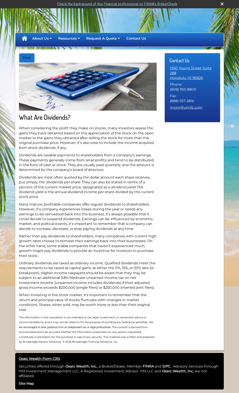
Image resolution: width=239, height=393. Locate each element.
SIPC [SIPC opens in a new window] (166, 366)
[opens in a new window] (154, 366)
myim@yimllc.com (186, 107)
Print (27, 58)
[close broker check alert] (222, 4)
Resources (67, 38)
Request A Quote (101, 38)
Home (24, 38)
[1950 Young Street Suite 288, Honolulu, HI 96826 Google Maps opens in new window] (192, 73)
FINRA (148, 366)
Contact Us (136, 38)
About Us (40, 38)
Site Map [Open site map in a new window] (26, 383)
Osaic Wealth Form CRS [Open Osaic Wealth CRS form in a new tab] (39, 359)
